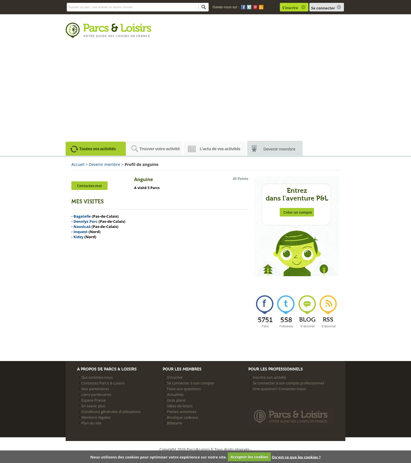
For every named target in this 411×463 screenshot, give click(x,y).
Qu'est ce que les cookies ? (296, 456)
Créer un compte (297, 212)
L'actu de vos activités (220, 148)
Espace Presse (93, 400)
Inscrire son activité (269, 377)
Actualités (175, 394)
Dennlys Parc (86, 221)
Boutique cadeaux (182, 417)
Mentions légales (95, 417)
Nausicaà (82, 226)
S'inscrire (290, 7)
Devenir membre (279, 149)
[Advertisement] (205, 91)
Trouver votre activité (160, 148)
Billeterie (174, 423)
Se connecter (323, 8)
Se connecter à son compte (190, 383)
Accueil (77, 164)
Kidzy (79, 236)
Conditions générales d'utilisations (110, 411)
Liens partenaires (96, 394)
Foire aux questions (184, 388)
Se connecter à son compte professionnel (288, 383)
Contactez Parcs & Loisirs (102, 383)
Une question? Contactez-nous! (279, 388)
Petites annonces (181, 411)
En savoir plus (93, 405)
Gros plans (176, 400)
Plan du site (91, 423)
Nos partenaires (95, 388)
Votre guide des (99, 36)
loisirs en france (133, 36)
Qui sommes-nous (97, 377)
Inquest (81, 231)
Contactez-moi (89, 185)
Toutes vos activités (97, 148)
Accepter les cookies (249, 456)
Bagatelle (82, 216)
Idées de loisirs (180, 405)
